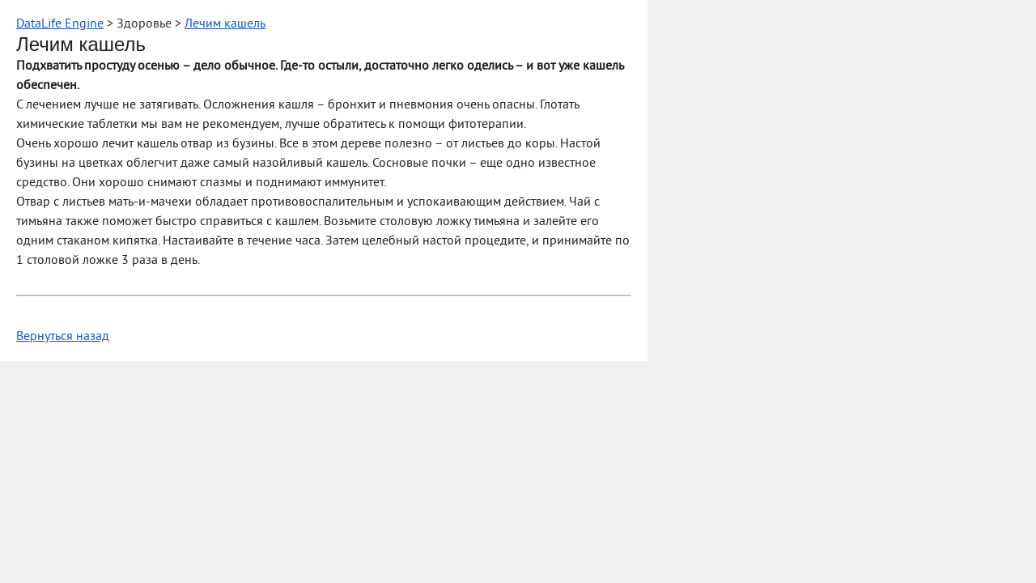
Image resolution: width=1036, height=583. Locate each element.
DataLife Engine (60, 24)
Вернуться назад (62, 337)
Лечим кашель (225, 24)
